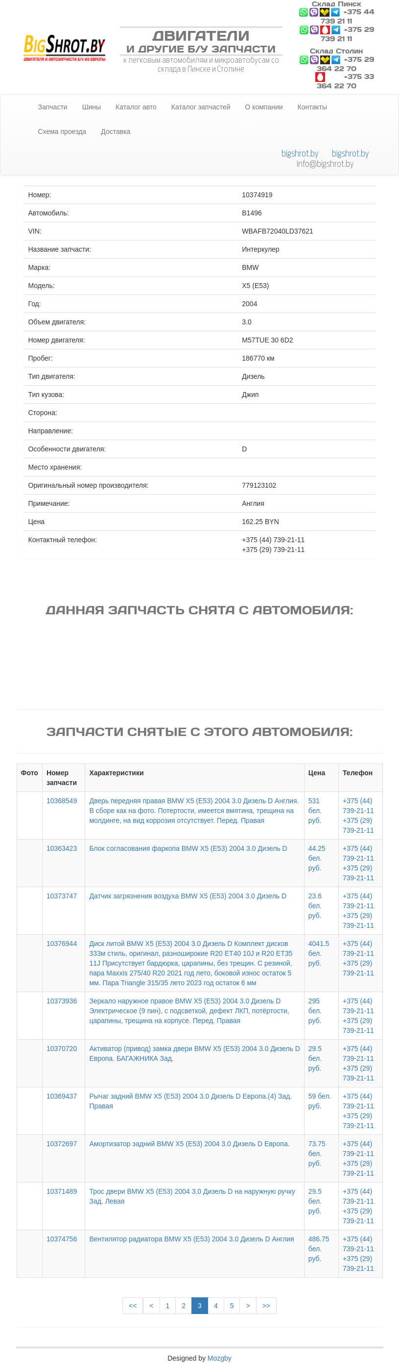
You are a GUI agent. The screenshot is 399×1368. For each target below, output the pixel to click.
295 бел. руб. (315, 1011)
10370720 (62, 1048)
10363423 (62, 848)
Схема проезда (62, 131)
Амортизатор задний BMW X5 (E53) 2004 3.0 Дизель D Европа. (189, 1144)
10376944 (62, 943)
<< (133, 1306)
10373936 (62, 1001)
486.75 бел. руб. (318, 1249)
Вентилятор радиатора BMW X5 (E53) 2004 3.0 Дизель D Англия (191, 1239)
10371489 (62, 1191)
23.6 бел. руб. (315, 906)
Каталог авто (136, 107)
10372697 (62, 1144)
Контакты (312, 107)
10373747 (62, 896)
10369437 (62, 1096)
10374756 (62, 1239)
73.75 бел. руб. (317, 1153)
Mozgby (220, 1358)
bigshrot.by (300, 153)
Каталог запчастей (201, 107)
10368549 (62, 801)
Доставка (115, 131)
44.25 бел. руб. (317, 858)
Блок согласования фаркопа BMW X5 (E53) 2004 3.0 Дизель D (188, 848)
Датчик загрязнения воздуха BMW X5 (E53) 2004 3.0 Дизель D (187, 896)
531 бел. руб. (315, 810)
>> (266, 1306)
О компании (263, 107)
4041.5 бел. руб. (318, 953)
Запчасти (53, 107)
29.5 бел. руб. (315, 1058)
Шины (91, 107)
